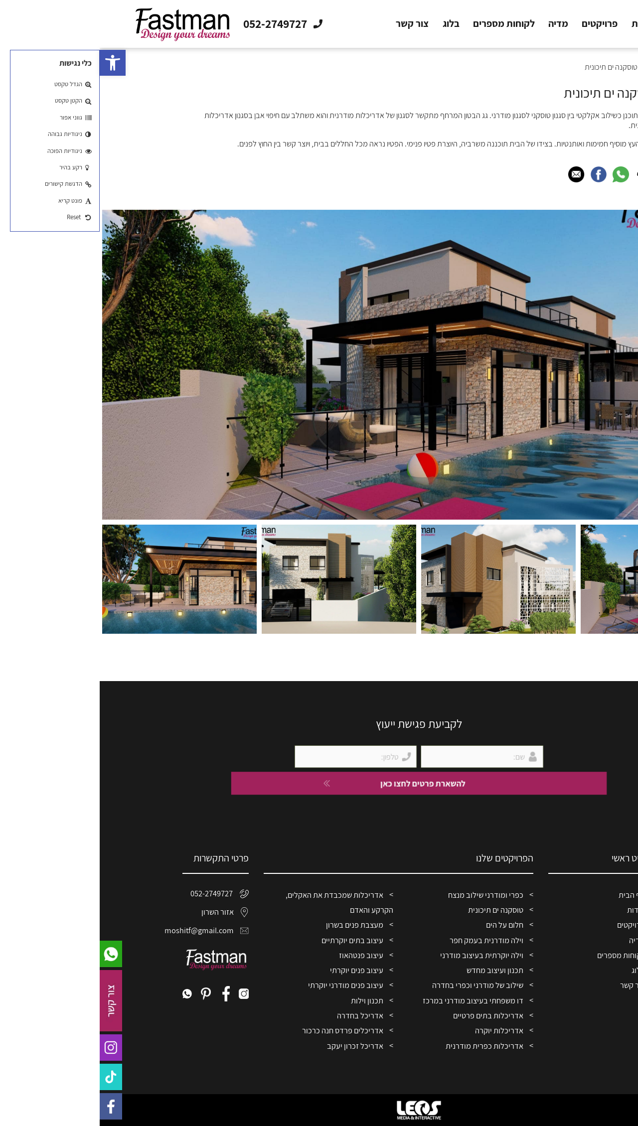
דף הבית (584, 24)
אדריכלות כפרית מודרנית (385, 1045)
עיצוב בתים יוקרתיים (253, 940)
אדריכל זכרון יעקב (255, 1045)
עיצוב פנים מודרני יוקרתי (246, 985)
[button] (13, 63)
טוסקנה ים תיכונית (396, 909)
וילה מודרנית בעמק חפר (387, 940)
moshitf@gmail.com (116, 930)
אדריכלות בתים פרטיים (388, 1015)
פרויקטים (500, 24)
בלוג (351, 24)
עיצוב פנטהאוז (261, 955)
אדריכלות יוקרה (399, 1030)
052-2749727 (120, 893)
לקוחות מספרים (404, 24)
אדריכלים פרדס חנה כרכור (243, 1030)
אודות (543, 24)
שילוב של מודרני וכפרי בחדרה (378, 985)
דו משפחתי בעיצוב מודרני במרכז (373, 1000)
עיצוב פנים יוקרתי (257, 970)
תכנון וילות (267, 1000)
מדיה (459, 24)
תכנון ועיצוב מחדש (395, 970)
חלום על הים (405, 924)
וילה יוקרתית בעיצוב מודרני (382, 955)
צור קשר (312, 24)
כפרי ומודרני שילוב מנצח (386, 894)
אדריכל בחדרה (260, 1015)
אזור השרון (125, 911)
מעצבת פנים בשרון (255, 924)
